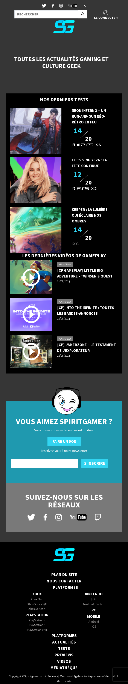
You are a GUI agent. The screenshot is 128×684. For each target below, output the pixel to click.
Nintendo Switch (93, 604)
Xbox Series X (37, 609)
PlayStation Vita (37, 630)
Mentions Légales (71, 676)
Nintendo (94, 594)
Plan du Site (64, 575)
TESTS (64, 649)
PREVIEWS (64, 655)
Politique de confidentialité (101, 676)
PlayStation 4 (37, 620)
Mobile (93, 616)
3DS (93, 599)
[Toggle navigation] (8, 43)
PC (93, 610)
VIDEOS (64, 661)
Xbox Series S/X (37, 604)
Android (93, 622)
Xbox (37, 594)
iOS (93, 626)
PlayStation (37, 615)
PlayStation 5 (37, 625)
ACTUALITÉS (64, 642)
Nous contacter (64, 581)
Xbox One (37, 599)
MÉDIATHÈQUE (64, 668)
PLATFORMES (64, 636)
